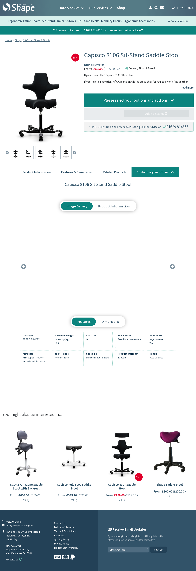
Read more (187, 87)
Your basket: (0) (179, 21)
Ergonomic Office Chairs (24, 21)
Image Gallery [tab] (76, 206)
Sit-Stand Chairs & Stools (59, 21)
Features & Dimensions (77, 172)
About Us (59, 535)
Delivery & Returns (64, 527)
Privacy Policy (61, 543)
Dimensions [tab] (110, 321)
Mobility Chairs (111, 21)
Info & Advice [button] (70, 8)
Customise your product (153, 172)
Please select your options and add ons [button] (136, 100)
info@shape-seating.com (20, 525)
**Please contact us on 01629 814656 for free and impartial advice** (98, 30)
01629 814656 (177, 126)
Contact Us (60, 523)
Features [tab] (83, 321)
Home (8, 40)
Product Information (36, 172)
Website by (14, 559)
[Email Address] (128, 550)
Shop (121, 7)
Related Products (114, 172)
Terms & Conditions (65, 531)
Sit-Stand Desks (88, 21)
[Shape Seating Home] (18, 8)
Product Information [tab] (114, 206)
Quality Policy (61, 539)
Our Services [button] (98, 8)
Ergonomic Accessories (139, 21)
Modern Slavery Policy (66, 547)
